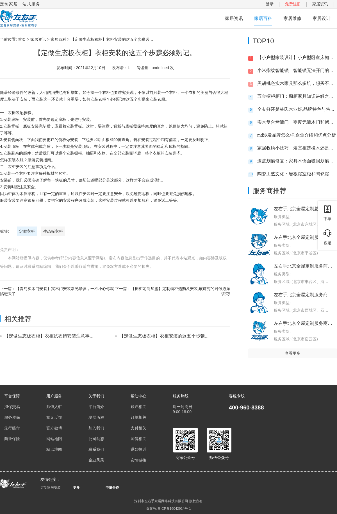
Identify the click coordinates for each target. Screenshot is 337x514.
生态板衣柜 (53, 231)
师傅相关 (138, 438)
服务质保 (12, 417)
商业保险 (12, 438)
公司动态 (96, 438)
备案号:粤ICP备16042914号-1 (168, 509)
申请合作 (112, 488)
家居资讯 (320, 4)
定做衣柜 (27, 231)
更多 (76, 488)
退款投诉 (138, 449)
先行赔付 (12, 428)
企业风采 (96, 460)
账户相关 (138, 406)
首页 (22, 39)
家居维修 (292, 18)
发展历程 (96, 417)
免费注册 (293, 4)
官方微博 (54, 428)
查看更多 (292, 353)
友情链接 (138, 460)
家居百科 (263, 18)
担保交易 (12, 406)
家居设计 (322, 18)
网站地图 (54, 438)
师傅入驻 (54, 406)
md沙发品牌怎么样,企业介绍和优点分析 (296, 135)
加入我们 (96, 428)
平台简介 (96, 406)
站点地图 (54, 449)
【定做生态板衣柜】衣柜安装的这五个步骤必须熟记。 (173, 336)
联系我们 (96, 449)
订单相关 (138, 417)
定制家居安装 (50, 488)
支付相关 (138, 428)
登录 (270, 4)
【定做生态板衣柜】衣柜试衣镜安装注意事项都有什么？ (60, 336)
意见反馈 (54, 417)
